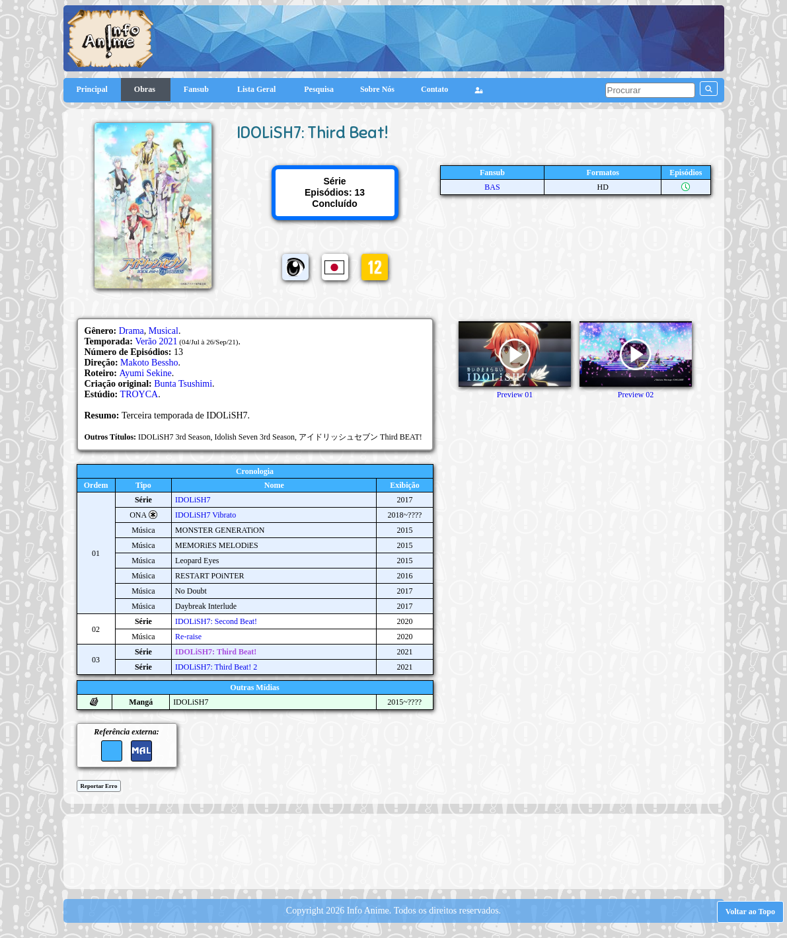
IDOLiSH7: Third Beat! (215, 651)
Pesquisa (319, 89)
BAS (492, 187)
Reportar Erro (99, 786)
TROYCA (139, 394)
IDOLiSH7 (192, 499)
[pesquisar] (650, 90)
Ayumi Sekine (146, 373)
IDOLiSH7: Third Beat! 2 (216, 667)
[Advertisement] (393, 850)
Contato (434, 89)
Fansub (197, 89)
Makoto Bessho (149, 363)
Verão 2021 (156, 341)
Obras (145, 89)
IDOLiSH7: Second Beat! (216, 621)
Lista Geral (257, 89)
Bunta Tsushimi (183, 384)
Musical (163, 331)
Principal (92, 89)
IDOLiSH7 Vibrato (205, 515)
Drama (131, 331)
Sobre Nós (377, 89)
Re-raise (188, 636)
